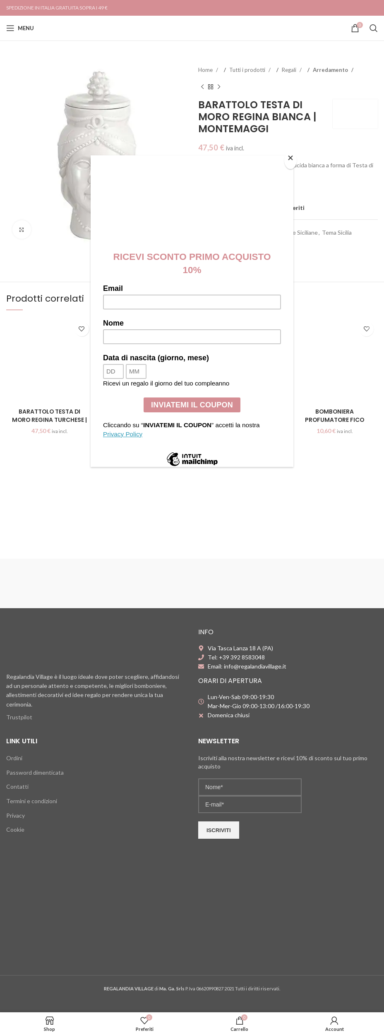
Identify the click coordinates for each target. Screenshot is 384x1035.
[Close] (291, 160)
